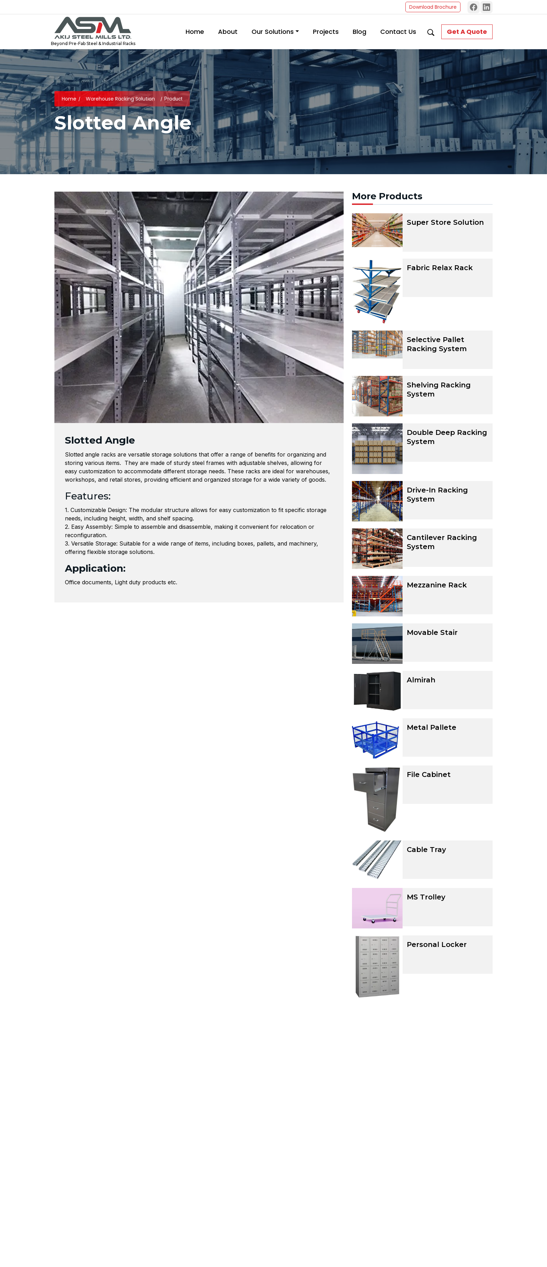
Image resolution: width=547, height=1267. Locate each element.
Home (69, 98)
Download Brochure (433, 6)
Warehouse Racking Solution (120, 98)
